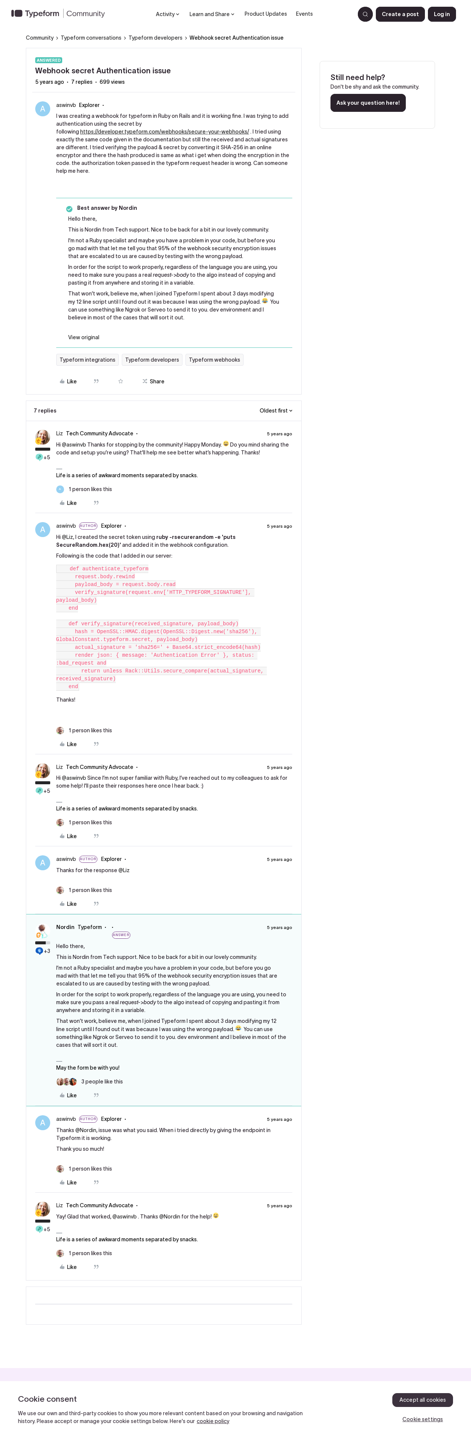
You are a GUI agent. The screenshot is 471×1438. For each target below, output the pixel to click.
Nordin (65, 927)
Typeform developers (155, 38)
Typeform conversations (91, 38)
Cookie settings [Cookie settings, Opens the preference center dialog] (422, 1419)
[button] (400, 14)
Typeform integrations (87, 360)
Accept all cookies (422, 1400)
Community (40, 38)
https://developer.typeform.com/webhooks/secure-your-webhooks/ (164, 132)
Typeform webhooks (214, 360)
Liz (59, 433)
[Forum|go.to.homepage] (61, 14)
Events (304, 14)
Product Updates (266, 14)
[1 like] (84, 489)
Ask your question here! (368, 103)
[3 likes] (89, 1082)
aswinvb (66, 105)
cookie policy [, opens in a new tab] (213, 1421)
